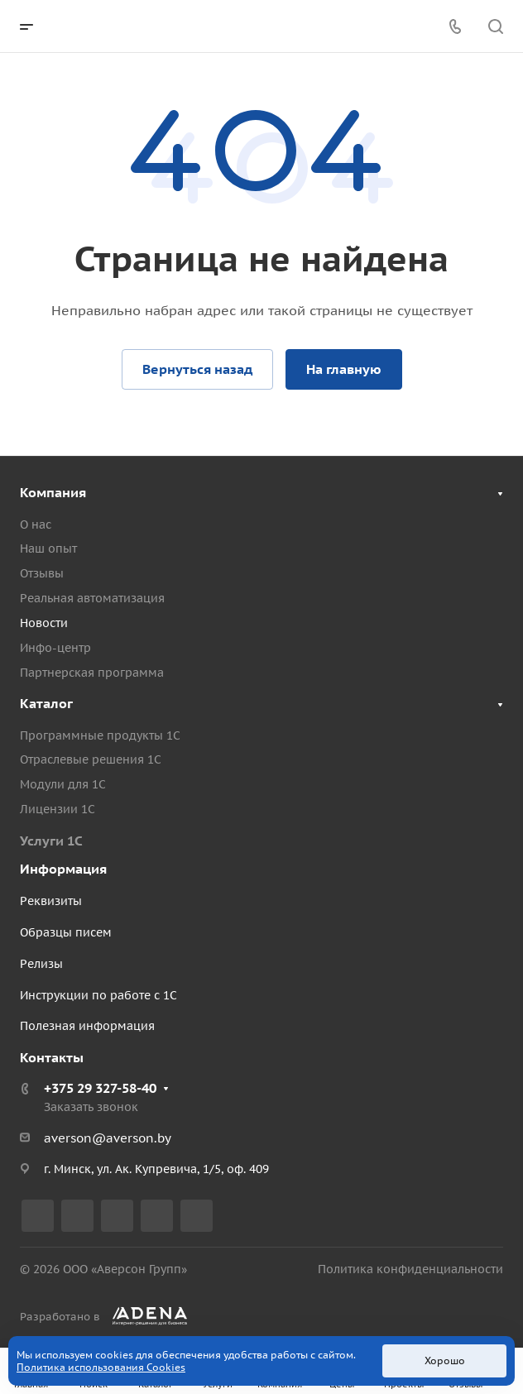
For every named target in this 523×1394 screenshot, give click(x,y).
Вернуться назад (197, 369)
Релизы (41, 963)
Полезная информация (87, 1025)
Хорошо (445, 1360)
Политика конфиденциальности (410, 1269)
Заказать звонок (91, 1106)
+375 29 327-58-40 (100, 1088)
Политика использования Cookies (101, 1367)
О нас (35, 524)
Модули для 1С (63, 784)
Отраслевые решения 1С (90, 759)
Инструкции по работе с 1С (98, 995)
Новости (44, 623)
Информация (63, 868)
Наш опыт (48, 548)
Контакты (52, 1057)
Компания (53, 492)
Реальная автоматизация (92, 598)
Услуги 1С (51, 840)
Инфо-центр (55, 647)
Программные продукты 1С (100, 735)
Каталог (46, 703)
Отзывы (42, 573)
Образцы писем (66, 932)
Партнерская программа (92, 672)
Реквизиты (51, 900)
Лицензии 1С (57, 809)
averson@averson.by (107, 1138)
